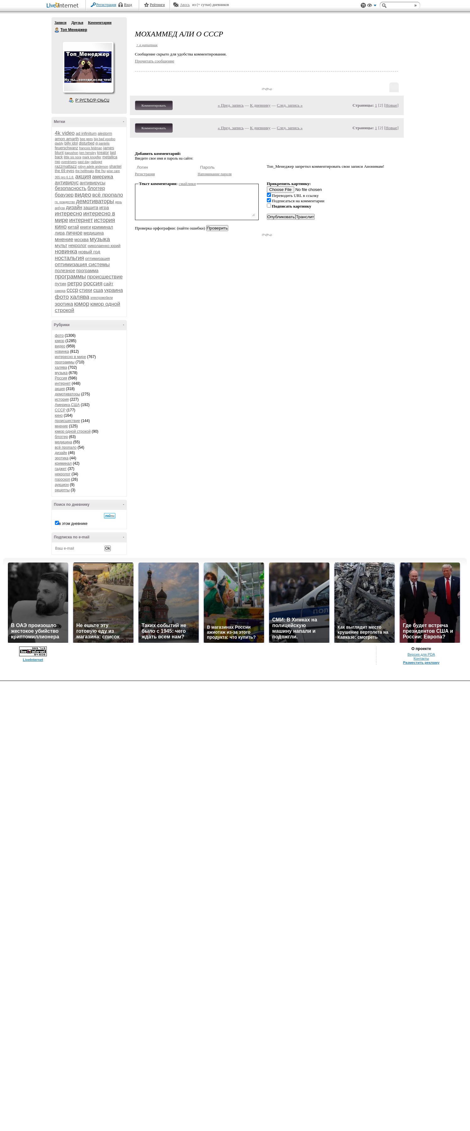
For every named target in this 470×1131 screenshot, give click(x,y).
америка (102, 177)
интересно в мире (70, 357)
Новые (391, 105)
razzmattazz (66, 166)
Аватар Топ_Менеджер (87, 67)
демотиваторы (95, 201)
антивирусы (92, 182)
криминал (102, 227)
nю (57, 161)
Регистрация (106, 5)
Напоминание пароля (215, 174)
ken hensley (87, 153)
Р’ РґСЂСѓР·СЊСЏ (92, 100)
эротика (64, 304)
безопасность (71, 188)
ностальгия (69, 258)
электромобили (101, 297)
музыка (100, 239)
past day (84, 162)
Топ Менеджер (57, 30)
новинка (66, 251)
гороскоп (62, 479)
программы (70, 276)
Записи (61, 22)
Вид (371, 6)
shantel (115, 166)
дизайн (74, 207)
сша (98, 290)
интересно (68, 213)
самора (60, 291)
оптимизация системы (82, 264)
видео (83, 194)
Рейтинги (157, 5)
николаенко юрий (104, 245)
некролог (77, 245)
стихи (85, 290)
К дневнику (260, 105)
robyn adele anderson (93, 166)
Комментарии (99, 22)
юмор (81, 303)
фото (62, 296)
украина (113, 290)
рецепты (62, 490)
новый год (89, 251)
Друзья (77, 22)
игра (104, 207)
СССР (60, 410)
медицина (94, 232)
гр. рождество (65, 202)
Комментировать (154, 105)
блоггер (96, 188)
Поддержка (363, 5)
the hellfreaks (84, 171)
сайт (108, 283)
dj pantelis (102, 143)
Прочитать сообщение (155, 61)
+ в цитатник (147, 45)
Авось (185, 5)
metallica (109, 157)
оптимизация (97, 258)
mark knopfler (91, 157)
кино (61, 227)
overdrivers (69, 162)
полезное (65, 270)
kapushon (71, 153)
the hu (100, 171)
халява (79, 296)
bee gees (86, 139)
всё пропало (107, 195)
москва (81, 239)
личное (74, 232)
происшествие (104, 277)
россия (92, 283)
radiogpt (96, 162)
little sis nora (72, 157)
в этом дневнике (73, 523)
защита (90, 207)
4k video (65, 133)
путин (61, 283)
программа (87, 270)
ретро (74, 283)
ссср (72, 290)
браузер (64, 195)
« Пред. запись (231, 105)
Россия (61, 378)
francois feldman (90, 148)
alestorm (105, 133)
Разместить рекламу (421, 662)
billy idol (71, 143)
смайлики (187, 183)
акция (83, 176)
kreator (103, 153)
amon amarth (67, 138)
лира (60, 232)
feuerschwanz (66, 148)
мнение (64, 239)
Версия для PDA (421, 654)
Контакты (421, 658)
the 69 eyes (64, 171)
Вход (128, 5)
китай (73, 227)
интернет (81, 220)
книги (85, 227)
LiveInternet (64, 6)
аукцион (62, 485)
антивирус (67, 182)
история (104, 220)
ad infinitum (86, 133)
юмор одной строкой (73, 431)
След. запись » (290, 105)
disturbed (86, 143)
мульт (61, 245)
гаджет (61, 469)
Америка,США (67, 405)
